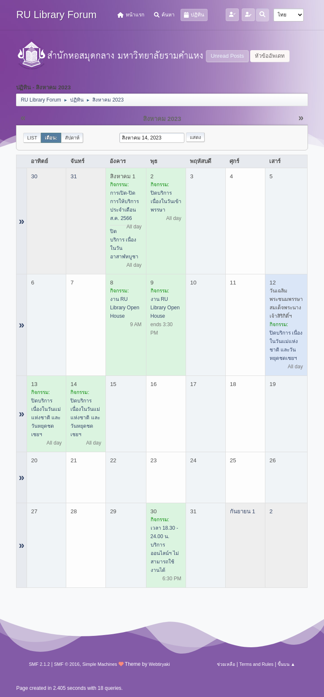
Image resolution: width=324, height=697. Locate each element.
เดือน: (51, 137)
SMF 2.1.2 (39, 664)
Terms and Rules (256, 664)
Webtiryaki (159, 664)
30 (34, 176)
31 (73, 176)
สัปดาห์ (72, 137)
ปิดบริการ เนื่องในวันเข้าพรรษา (166, 201)
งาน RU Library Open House (124, 307)
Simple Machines (99, 664)
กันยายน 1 (242, 511)
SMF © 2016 (67, 664)
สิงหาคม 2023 (162, 118)
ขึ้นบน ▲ (286, 664)
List (32, 137)
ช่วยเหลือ (226, 664)
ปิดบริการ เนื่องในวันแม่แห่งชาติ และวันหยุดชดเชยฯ (46, 417)
